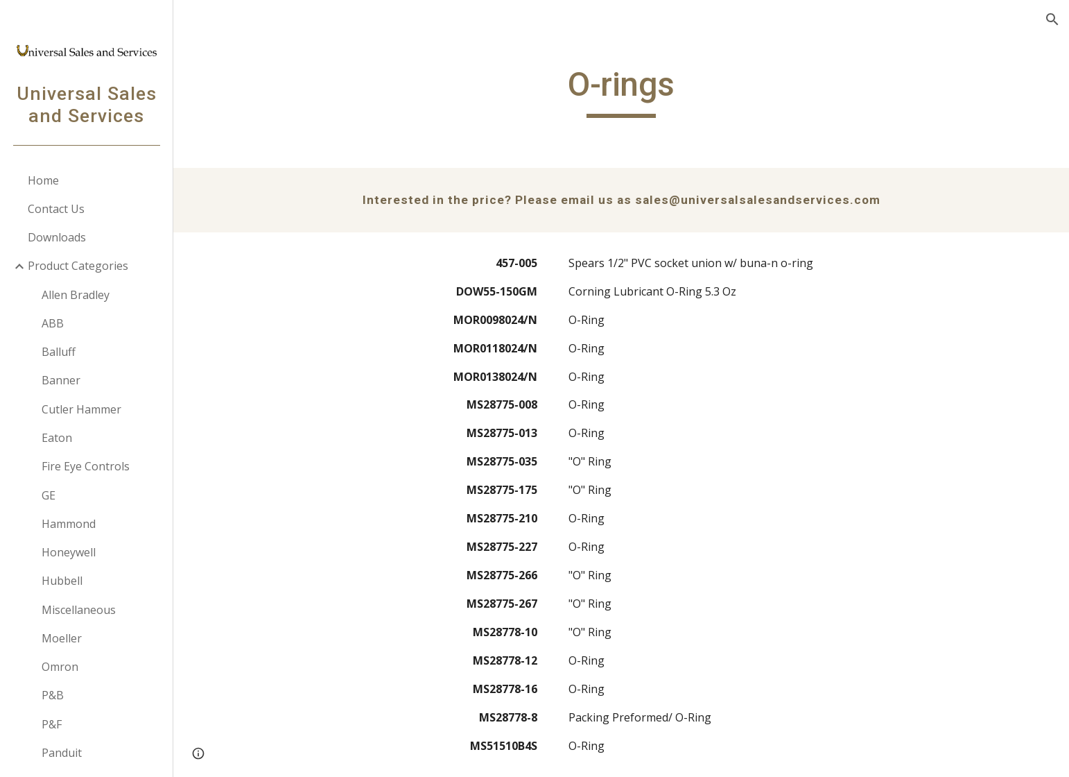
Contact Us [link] (56, 208)
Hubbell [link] (62, 580)
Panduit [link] (62, 752)
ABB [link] (53, 323)
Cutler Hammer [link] (81, 409)
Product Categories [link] (78, 265)
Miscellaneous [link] (79, 609)
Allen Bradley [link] (76, 294)
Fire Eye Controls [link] (86, 466)
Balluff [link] (59, 351)
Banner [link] (61, 380)
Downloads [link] (57, 237)
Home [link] (43, 180)
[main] (621, 90)
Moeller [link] (62, 638)
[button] (1052, 19)
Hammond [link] (69, 523)
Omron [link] (60, 666)
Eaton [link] (57, 437)
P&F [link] (52, 724)
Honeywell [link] (69, 552)
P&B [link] (53, 695)
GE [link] (48, 495)
